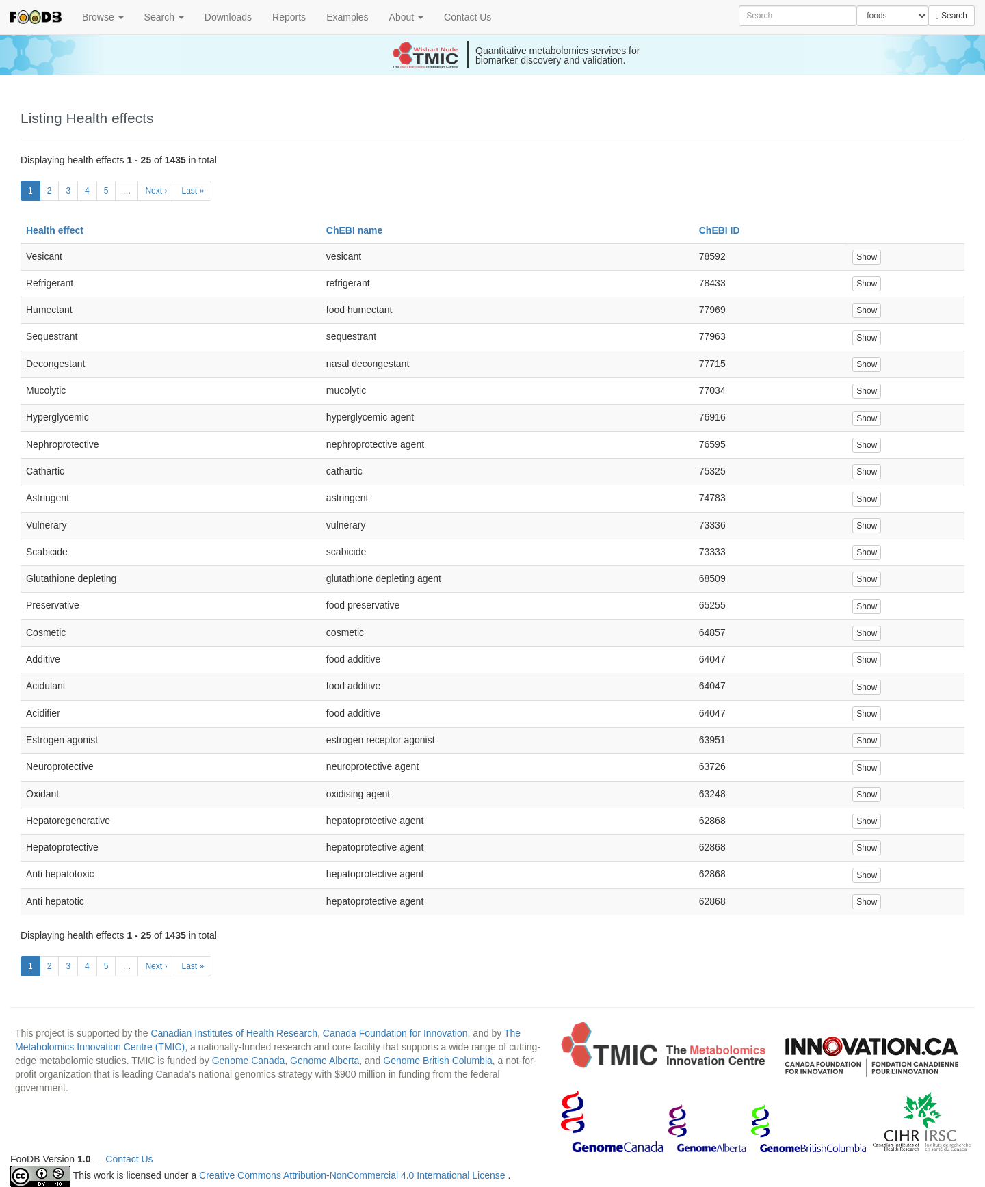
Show (866, 257)
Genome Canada (248, 1060)
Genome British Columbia (437, 1060)
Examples (347, 17)
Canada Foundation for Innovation (395, 1033)
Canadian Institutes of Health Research (233, 1033)
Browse (103, 17)
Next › (156, 191)
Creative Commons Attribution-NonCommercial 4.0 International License (353, 1175)
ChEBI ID (719, 230)
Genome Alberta (324, 1060)
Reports (289, 17)
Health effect (54, 230)
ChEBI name (354, 230)
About (406, 17)
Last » (192, 191)
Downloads (228, 17)
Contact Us (467, 17)
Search (164, 17)
